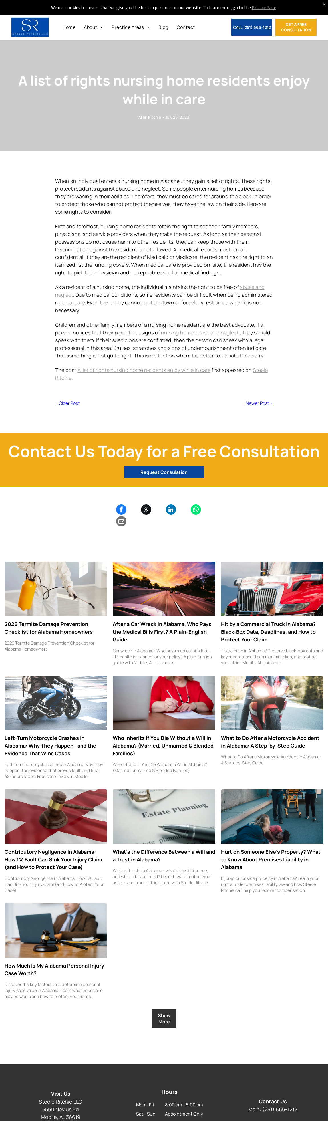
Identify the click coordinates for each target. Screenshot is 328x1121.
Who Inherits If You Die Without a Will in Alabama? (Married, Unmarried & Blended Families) (163, 734)
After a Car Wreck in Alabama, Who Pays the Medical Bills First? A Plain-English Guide (162, 620)
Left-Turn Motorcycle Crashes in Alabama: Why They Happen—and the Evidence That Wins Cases (50, 734)
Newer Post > (259, 403)
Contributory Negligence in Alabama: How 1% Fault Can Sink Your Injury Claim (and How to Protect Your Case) (53, 848)
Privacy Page (264, 7)
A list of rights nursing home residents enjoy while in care (143, 370)
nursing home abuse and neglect (200, 332)
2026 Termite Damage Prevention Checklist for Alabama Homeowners (49, 616)
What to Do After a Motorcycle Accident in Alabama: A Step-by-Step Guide (270, 730)
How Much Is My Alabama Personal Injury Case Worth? (54, 957)
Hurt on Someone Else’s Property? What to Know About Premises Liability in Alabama (271, 848)
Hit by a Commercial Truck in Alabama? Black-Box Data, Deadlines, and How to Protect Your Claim (268, 620)
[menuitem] (69, 27)
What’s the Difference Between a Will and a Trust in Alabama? (164, 844)
